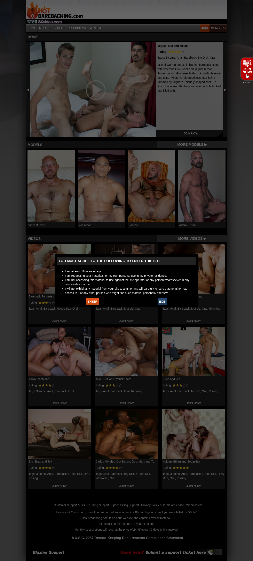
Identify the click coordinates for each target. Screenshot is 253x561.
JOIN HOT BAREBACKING (246, 68)
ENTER (92, 301)
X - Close (246, 82)
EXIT (162, 301)
